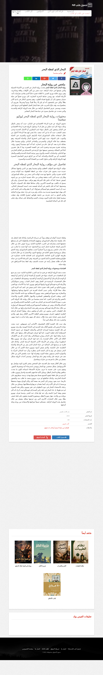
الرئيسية (70, 11)
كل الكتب (28, 11)
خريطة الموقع (55, 649)
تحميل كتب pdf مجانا (74, 649)
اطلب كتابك (45, 649)
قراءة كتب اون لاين (55, 11)
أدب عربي (66, 424)
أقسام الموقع (42, 437)
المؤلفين (40, 11)
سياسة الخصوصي (27, 649)
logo (82, 4)
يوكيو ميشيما (57, 73)
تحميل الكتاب (61, 437)
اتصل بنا (17, 11)
